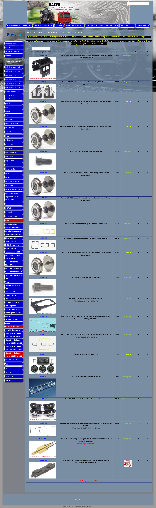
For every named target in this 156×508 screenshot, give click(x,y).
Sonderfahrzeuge (11, 224)
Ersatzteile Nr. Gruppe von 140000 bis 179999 (14, 354)
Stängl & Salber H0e (12, 360)
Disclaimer (78, 499)
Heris (7, 136)
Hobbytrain (9, 140)
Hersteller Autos (43, 26)
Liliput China (9, 161)
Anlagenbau (143, 26)
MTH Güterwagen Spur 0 (13, 189)
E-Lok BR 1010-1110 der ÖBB (13, 276)
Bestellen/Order (10, 43)
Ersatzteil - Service (12, 326)
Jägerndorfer (9, 144)
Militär (59, 26)
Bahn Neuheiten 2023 (12, 67)
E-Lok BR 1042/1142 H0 (13, 268)
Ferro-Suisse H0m (11, 124)
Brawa (7, 111)
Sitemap (8, 56)
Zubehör (8, 323)
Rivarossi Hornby (11, 216)
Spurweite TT (10, 316)
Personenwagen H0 (12, 302)
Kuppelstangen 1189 (12, 252)
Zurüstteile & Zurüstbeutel (9, 97)
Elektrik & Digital (74, 26)
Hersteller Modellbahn (19, 26)
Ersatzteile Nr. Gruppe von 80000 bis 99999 (13, 335)
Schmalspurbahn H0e (13, 313)
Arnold (7, 103)
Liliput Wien (9, 156)
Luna (7, 173)
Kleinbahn (8, 148)
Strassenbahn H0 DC (12, 309)
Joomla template (67, 506)
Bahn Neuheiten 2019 (12, 83)
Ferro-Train (9, 119)
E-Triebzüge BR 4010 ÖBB (12, 286)
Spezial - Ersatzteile (13, 330)
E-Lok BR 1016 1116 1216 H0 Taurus (12, 263)
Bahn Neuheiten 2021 (12, 75)
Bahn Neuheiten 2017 (12, 92)
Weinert (8, 380)
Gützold (8, 132)
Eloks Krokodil (10, 248)
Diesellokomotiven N (12, 238)
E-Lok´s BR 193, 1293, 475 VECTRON (13, 257)
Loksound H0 (10, 292)
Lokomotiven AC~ (11, 295)
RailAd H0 (8, 208)
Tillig (6, 364)
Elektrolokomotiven (12, 245)
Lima (7, 165)
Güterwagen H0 (10, 306)
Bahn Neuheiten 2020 (12, 79)
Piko (6, 204)
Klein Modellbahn (11, 152)
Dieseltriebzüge (10, 241)
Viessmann (9, 372)
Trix (6, 368)
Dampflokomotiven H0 (13, 231)
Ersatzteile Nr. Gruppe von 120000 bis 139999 (14, 348)
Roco (7, 220)
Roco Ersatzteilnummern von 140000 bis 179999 (55, 32)
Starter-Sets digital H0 (13, 228)
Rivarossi (8, 212)
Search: (38, 48)
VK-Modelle (9, 376)
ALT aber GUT (127, 26)
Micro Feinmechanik (12, 181)
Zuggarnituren (10, 282)
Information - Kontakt (12, 51)
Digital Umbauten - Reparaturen (102, 26)
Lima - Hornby (10, 169)
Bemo (7, 107)
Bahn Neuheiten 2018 (12, 87)
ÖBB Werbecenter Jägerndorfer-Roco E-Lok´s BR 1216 (12, 197)
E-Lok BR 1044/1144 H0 (13, 272)
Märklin (7, 177)
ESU (7, 115)
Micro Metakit (9, 185)
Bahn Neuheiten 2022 (12, 71)
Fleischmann (9, 128)
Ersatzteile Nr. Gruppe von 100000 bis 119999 (14, 341)
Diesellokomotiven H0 (13, 234)
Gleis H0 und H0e (11, 319)
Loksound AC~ (10, 299)
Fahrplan (8, 47)
